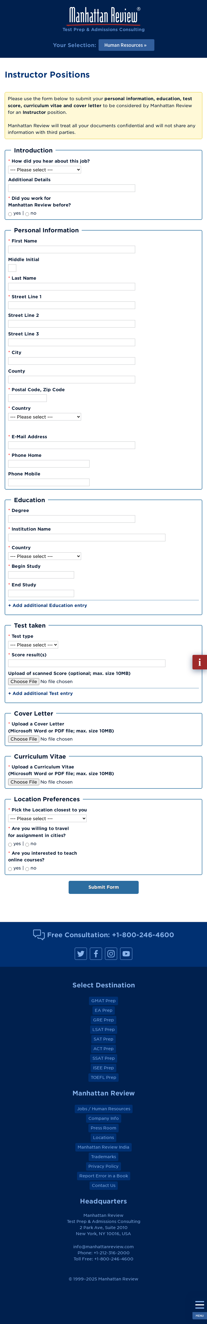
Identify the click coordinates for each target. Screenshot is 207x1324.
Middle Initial (23, 259)
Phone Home (25, 455)
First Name (22, 240)
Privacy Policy (103, 1166)
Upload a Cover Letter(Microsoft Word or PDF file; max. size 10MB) (61, 727)
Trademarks (103, 1156)
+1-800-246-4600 (143, 934)
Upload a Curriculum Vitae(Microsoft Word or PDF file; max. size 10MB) (61, 770)
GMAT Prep (103, 1000)
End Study (22, 584)
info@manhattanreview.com (103, 1246)
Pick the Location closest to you (47, 809)
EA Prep (104, 1010)
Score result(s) (27, 654)
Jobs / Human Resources (103, 1108)
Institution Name (29, 528)
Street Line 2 (23, 315)
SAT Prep (103, 1039)
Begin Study (24, 566)
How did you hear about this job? (49, 161)
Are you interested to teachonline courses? (42, 856)
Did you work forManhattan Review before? (39, 201)
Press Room (103, 1128)
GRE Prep (103, 1020)
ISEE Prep (103, 1068)
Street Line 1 (25, 296)
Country (19, 408)
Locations (103, 1137)
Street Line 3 (23, 333)
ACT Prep (103, 1048)
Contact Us (103, 1185)
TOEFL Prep (103, 1077)
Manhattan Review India (103, 1147)
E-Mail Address (27, 436)
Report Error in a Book (103, 1176)
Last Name (22, 278)
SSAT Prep (103, 1058)
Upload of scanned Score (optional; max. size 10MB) (69, 673)
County (16, 370)
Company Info (103, 1118)
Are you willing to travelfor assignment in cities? (38, 832)
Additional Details (29, 179)
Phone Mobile (24, 473)
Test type (20, 636)
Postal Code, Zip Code (36, 389)
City (14, 352)
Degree (18, 510)
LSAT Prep (103, 1029)
